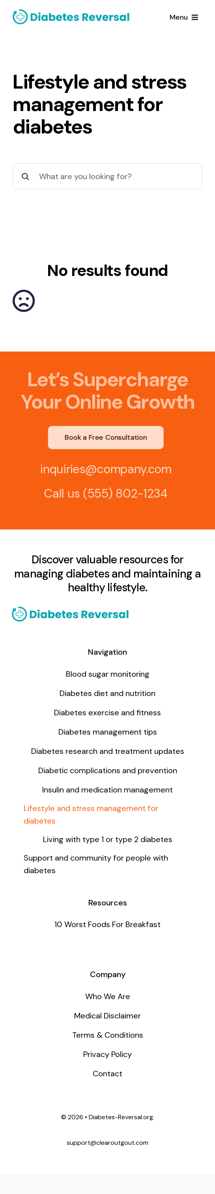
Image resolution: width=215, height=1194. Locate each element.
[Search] (26, 176)
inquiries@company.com (102, 469)
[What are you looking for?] (107, 176)
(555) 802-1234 (122, 493)
